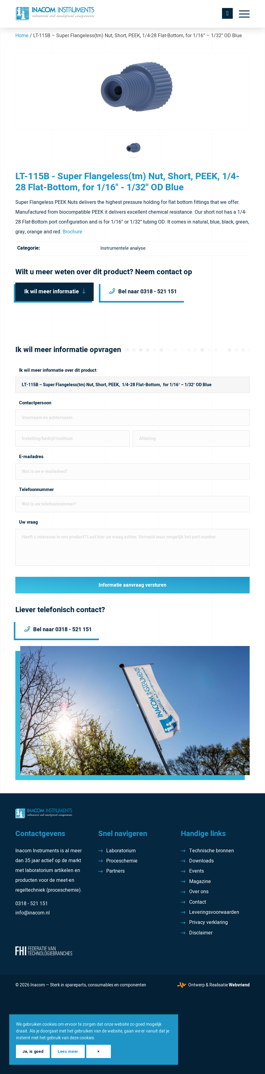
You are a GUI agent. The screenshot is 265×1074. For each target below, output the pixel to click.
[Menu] (241, 14)
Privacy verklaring (208, 922)
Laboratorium (121, 850)
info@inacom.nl (32, 913)
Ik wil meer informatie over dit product (57, 370)
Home (22, 35)
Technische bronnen (211, 850)
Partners (115, 871)
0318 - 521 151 (31, 903)
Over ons (198, 891)
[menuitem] (241, 14)
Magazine (200, 881)
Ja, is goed (32, 1051)
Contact (197, 902)
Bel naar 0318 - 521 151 (147, 291)
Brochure (72, 232)
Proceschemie (122, 861)
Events (196, 871)
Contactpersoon (35, 403)
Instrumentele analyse (123, 248)
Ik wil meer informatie (51, 291)
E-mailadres (31, 457)
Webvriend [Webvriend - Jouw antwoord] (239, 985)
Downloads (201, 861)
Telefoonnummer (36, 490)
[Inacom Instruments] (54, 14)
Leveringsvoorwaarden (214, 912)
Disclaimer (200, 933)
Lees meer (68, 1051)
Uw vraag (28, 522)
